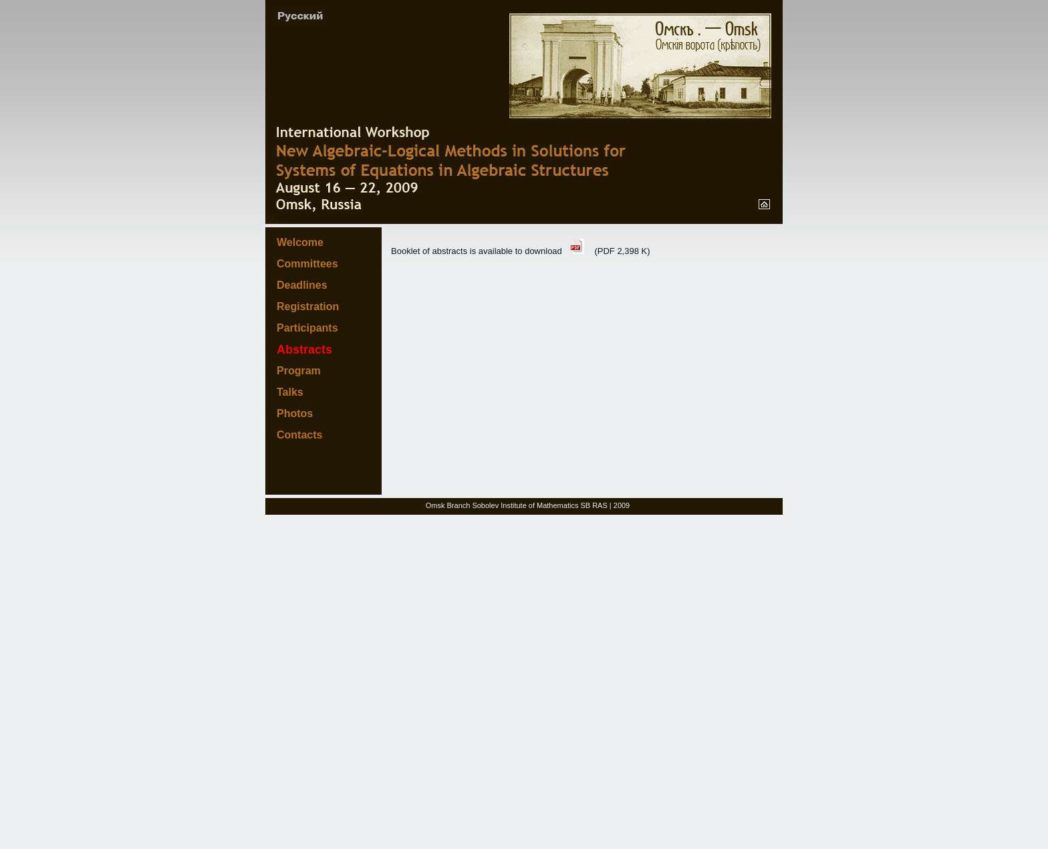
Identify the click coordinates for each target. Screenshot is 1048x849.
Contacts (299, 435)
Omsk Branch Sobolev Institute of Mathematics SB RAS (517, 505)
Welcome (300, 242)
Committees (307, 263)
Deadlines (302, 285)
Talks (290, 392)
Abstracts (304, 349)
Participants (307, 328)
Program (299, 370)
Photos (295, 413)
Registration (308, 306)
